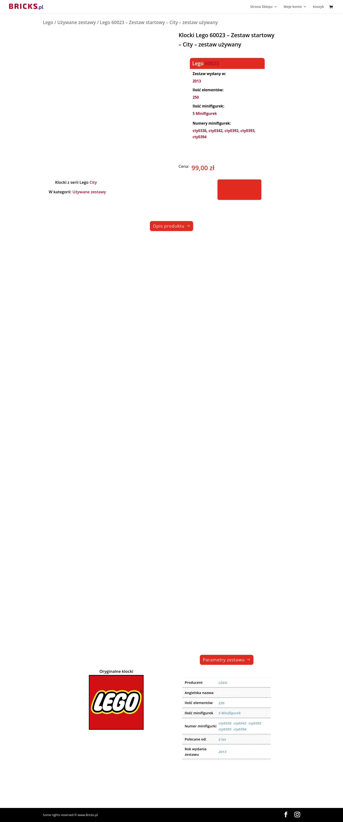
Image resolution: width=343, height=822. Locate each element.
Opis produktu (168, 226)
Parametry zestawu (224, 660)
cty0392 (231, 130)
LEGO (222, 682)
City (93, 182)
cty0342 (215, 130)
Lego (48, 22)
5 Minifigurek (204, 113)
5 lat (222, 739)
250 (195, 97)
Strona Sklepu (261, 7)
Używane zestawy (76, 22)
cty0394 (199, 136)
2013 (196, 81)
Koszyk (318, 7)
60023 (212, 63)
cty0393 (247, 130)
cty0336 (199, 130)
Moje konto (292, 7)
